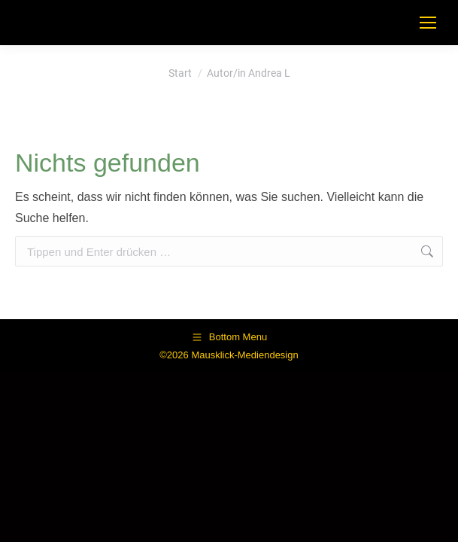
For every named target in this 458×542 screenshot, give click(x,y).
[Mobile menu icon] (428, 23)
